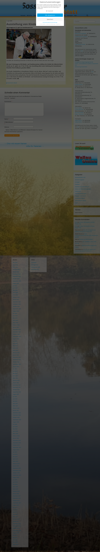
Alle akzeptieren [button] (50, 15)
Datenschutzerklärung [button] (51, 24)
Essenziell (49, 11)
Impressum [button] (58, 24)
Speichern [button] (50, 19)
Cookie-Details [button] (43, 24)
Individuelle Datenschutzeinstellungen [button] (50, 22)
